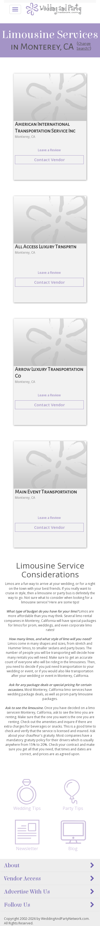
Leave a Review (49, 150)
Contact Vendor (49, 159)
